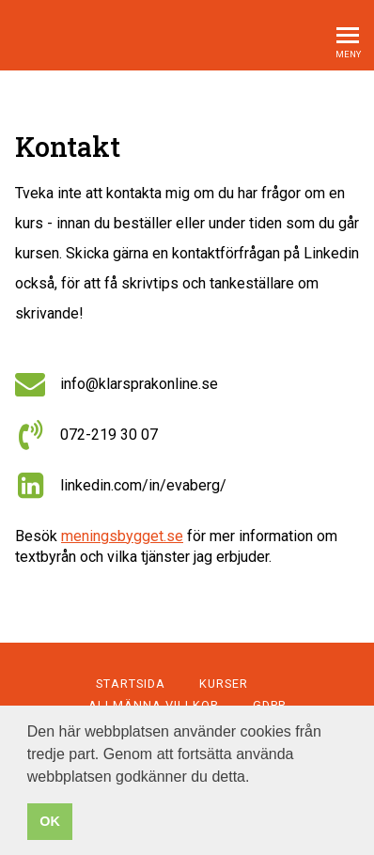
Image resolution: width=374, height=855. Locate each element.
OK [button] (49, 821)
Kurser (223, 683)
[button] (256, 778)
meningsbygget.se (122, 536)
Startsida (130, 683)
